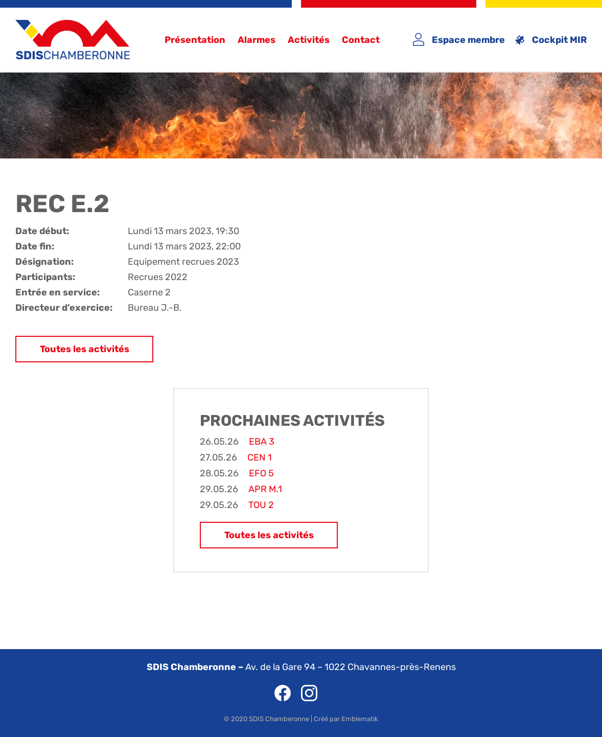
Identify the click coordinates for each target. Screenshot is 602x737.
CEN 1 (259, 457)
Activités (309, 39)
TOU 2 (261, 505)
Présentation (195, 39)
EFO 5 (261, 473)
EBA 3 (261, 441)
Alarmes (256, 39)
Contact (361, 39)
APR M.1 (265, 489)
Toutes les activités (84, 349)
